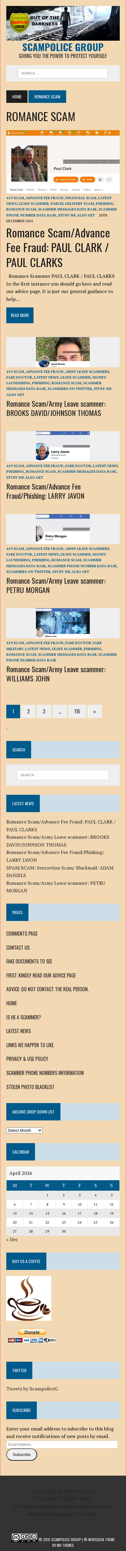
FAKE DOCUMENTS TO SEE (29, 961)
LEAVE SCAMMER (34, 203)
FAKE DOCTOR (19, 377)
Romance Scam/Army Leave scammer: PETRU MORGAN (55, 585)
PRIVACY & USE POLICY (27, 1058)
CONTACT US (18, 947)
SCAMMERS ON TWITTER (70, 388)
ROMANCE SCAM (21, 209)
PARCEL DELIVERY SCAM (72, 203)
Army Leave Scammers (87, 371)
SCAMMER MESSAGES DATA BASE (67, 209)
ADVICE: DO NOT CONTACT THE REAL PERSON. (47, 989)
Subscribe (22, 1454)
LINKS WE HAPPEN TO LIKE (30, 1045)
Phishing (104, 203)
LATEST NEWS (46, 377)
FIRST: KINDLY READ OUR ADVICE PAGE (41, 975)
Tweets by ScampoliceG (32, 1388)
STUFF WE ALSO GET (76, 215)
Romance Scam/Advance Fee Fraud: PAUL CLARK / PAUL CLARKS (58, 247)
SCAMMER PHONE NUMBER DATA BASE (82, 566)
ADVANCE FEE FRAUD (44, 198)
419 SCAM (15, 198)
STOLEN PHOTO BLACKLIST (30, 1087)
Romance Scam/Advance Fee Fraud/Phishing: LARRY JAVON (45, 491)
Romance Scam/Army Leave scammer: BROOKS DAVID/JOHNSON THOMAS (55, 408)
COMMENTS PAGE (21, 933)
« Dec (12, 1239)
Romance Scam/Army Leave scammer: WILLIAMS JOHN (55, 674)
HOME (11, 1003)
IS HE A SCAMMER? (23, 1017)
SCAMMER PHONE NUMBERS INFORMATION (45, 1072)
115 (77, 711)
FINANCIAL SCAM (80, 198)
